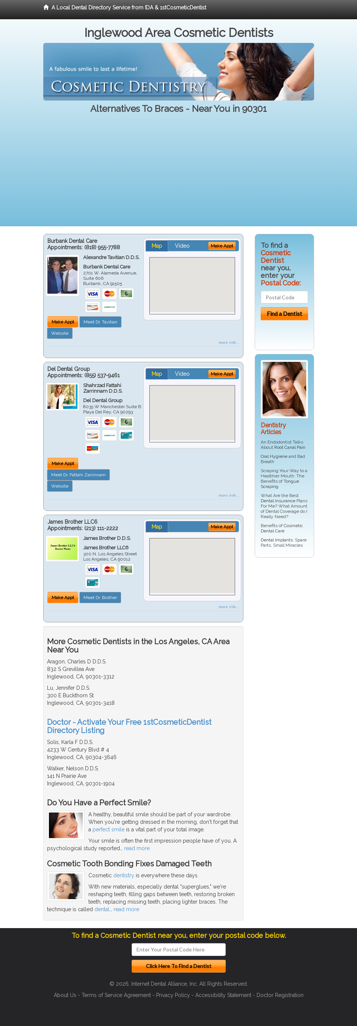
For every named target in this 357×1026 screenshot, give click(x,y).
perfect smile (109, 829)
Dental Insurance (278, 500)
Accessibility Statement (223, 995)
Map (157, 246)
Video (182, 246)
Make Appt (63, 322)
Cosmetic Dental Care (282, 528)
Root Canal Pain (289, 447)
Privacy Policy (173, 995)
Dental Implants (277, 540)
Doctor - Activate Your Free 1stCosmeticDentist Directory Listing (129, 726)
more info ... (229, 342)
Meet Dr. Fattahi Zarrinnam (78, 474)
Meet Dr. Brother (100, 597)
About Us (65, 995)
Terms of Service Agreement (116, 995)
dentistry (123, 875)
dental (101, 909)
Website (59, 333)
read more (137, 848)
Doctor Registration (280, 995)
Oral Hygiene (274, 456)
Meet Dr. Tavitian (100, 322)
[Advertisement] (178, 173)
